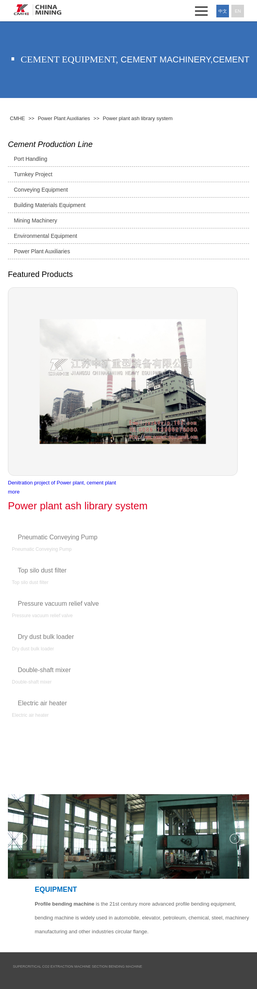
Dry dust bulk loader (46, 636)
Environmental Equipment (45, 236)
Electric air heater (42, 703)
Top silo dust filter (42, 570)
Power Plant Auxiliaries (42, 251)
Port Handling (30, 159)
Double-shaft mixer (44, 670)
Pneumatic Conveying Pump (58, 537)
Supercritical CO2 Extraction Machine (52, 966)
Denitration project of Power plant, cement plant (62, 483)
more (14, 492)
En (238, 11)
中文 (222, 11)
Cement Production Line (50, 144)
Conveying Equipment (41, 189)
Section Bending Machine (117, 966)
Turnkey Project (33, 174)
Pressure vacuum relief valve (58, 603)
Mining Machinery (35, 220)
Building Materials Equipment (49, 205)
